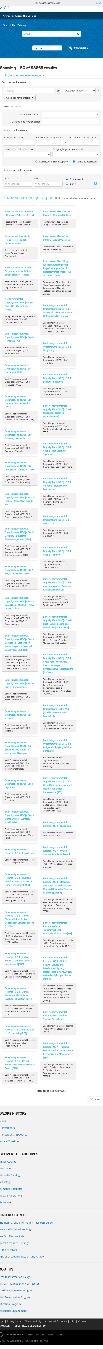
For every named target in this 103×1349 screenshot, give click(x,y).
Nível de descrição (13, 137)
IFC (43, 1334)
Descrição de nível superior (26, 121)
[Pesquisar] (78, 34)
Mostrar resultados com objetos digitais (76, 198)
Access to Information (56, 1321)
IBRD (30, 1334)
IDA (37, 1334)
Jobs (72, 1321)
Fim (36, 178)
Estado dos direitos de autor (19, 149)
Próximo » (95, 1099)
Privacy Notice (14, 1321)
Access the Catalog (25, 15)
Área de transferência (74, 48)
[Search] (51, 34)
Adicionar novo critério (19, 97)
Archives (8, 15)
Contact (82, 1321)
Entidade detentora (29, 114)
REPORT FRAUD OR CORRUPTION (30, 1325)
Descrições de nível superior (52, 161)
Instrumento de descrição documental (84, 137)
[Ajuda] (95, 183)
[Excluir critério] (97, 90)
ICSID (59, 1334)
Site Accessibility (33, 1321)
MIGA (51, 1334)
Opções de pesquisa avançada (24, 75)
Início (6, 178)
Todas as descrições (85, 161)
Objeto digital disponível (49, 137)
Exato (71, 183)
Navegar (47, 48)
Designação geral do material (67, 149)
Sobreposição (75, 179)
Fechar (98, 2)
